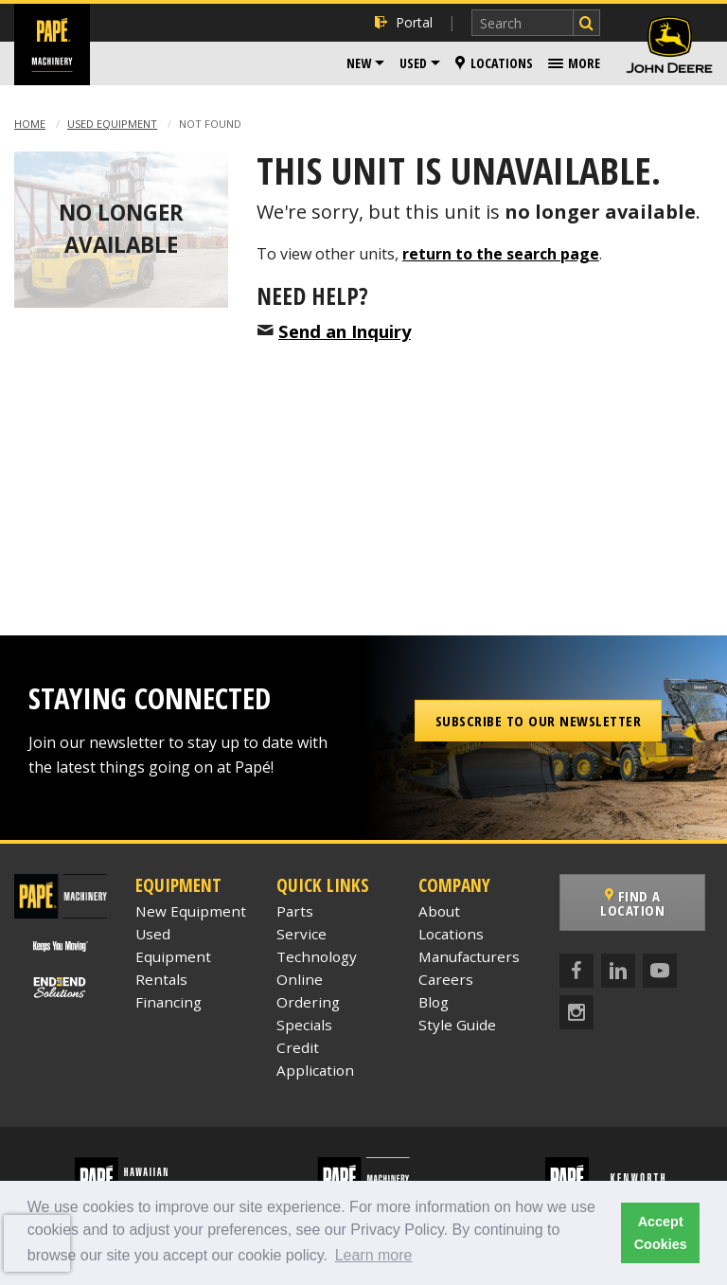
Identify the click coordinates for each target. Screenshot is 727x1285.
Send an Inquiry (344, 331)
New (358, 63)
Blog (433, 1001)
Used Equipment (112, 123)
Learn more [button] (374, 1255)
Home (29, 123)
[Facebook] (576, 971)
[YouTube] (660, 971)
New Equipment (190, 910)
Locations (494, 63)
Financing (168, 1001)
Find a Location (636, 902)
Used (413, 63)
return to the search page (500, 253)
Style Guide (457, 1024)
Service (301, 933)
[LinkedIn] (618, 971)
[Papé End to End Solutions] (61, 987)
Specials (304, 1024)
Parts (294, 910)
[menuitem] (365, 63)
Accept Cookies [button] (660, 1233)
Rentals (161, 979)
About (439, 910)
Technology (316, 956)
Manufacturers (469, 956)
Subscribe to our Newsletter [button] (538, 720)
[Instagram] (576, 1012)
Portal (404, 22)
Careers (445, 979)
